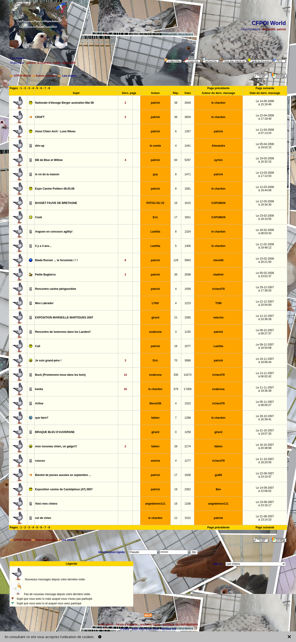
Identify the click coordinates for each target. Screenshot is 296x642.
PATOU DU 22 (155, 203)
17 (175, 217)
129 (175, 260)
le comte (155, 145)
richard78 (218, 289)
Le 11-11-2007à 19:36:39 (265, 389)
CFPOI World (22, 75)
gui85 (218, 475)
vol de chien (43, 518)
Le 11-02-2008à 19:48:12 (265, 246)
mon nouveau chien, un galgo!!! (56, 446)
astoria (155, 460)
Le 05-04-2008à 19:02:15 (265, 145)
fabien (155, 417)
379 (175, 389)
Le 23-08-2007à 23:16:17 (265, 503)
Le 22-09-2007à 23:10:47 (265, 475)
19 (175, 489)
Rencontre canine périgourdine (55, 289)
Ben (218, 489)
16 (175, 203)
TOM (218, 303)
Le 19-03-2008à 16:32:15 (265, 160)
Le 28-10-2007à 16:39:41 (265, 418)
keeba (39, 389)
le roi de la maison (47, 174)
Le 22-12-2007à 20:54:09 (265, 303)
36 (175, 117)
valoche (218, 317)
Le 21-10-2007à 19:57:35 (265, 432)
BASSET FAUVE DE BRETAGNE (56, 203)
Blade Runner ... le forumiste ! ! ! (56, 260)
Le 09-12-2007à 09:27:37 (265, 332)
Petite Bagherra (45, 274)
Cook (38, 217)
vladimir (218, 274)
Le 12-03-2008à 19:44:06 (265, 188)
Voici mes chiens (46, 503)
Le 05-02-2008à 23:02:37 (265, 274)
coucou (40, 460)
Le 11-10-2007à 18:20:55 (265, 460)
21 (175, 317)
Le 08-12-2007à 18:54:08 (265, 346)
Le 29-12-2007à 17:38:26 (265, 289)
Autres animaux (46, 75)
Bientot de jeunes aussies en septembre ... (63, 475)
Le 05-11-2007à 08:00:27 (265, 403)
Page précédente (218, 88)
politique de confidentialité (180, 624)
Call (37, 346)
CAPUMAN (218, 203)
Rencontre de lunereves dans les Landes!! (63, 331)
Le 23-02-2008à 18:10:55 (265, 217)
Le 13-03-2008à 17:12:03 (265, 174)
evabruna (155, 331)
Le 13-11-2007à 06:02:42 (265, 375)
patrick (281, 29)
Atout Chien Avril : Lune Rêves (55, 131)
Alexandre (218, 145)
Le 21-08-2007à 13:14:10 (265, 518)
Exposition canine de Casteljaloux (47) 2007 (64, 489)
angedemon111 (155, 503)
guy (155, 174)
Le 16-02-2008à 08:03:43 (265, 231)
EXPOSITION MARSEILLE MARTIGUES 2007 (64, 317)
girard (155, 317)
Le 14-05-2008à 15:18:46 (265, 103)
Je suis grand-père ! (48, 360)
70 (175, 360)
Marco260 (268, 29)
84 (175, 160)
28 (175, 446)
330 (175, 374)
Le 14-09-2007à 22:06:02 (265, 489)
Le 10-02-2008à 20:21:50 (265, 260)
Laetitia (155, 231)
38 (175, 102)
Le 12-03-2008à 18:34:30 (265, 203)
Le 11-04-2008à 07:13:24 (265, 131)
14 (125, 374)
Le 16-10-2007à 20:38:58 (265, 446)
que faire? (41, 417)
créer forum (106, 624)
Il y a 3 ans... (43, 246)
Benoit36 (155, 403)
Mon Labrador (44, 303)
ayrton (218, 160)
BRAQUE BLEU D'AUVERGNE (55, 432)
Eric (155, 217)
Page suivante (265, 88)
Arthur (39, 403)
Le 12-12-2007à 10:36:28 (265, 317)
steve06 (218, 260)
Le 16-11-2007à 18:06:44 (265, 360)
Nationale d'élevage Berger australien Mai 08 (64, 102)
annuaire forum (150, 624)
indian (57, 62)
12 (175, 518)
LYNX (155, 303)
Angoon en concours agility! (54, 231)
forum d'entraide (127, 624)
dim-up (39, 145)
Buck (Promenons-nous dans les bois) (60, 374)
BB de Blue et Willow (49, 160)
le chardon (44, 62)
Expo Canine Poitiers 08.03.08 (54, 188)
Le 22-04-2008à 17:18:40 (265, 117)
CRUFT (40, 117)
